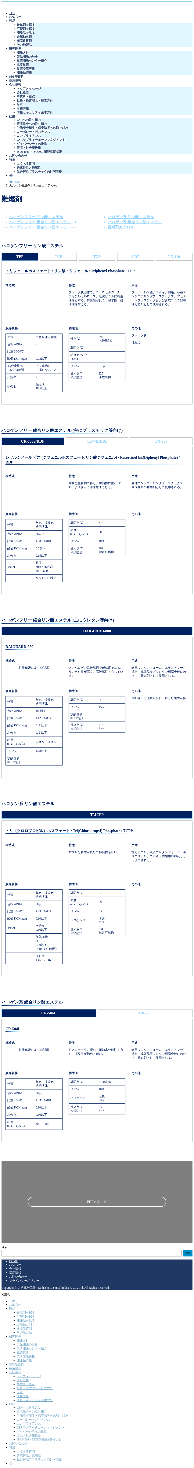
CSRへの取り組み (29, 119)
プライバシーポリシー (24, 1280)
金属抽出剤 (24, 36)
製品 (12, 1308)
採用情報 (15, 1272)
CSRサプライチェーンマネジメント (41, 139)
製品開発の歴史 (27, 56)
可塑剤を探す (26, 28)
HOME (13, 1261)
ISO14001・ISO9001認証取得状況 (39, 151)
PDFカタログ (97, 1202)
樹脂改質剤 (24, 40)
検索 (5, 1247)
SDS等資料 (16, 1364)
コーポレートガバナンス (33, 131)
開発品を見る (26, 32)
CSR (12, 1404)
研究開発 (15, 1336)
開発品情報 (24, 72)
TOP (12, 1301)
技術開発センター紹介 (32, 60)
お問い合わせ (18, 1276)
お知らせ (15, 1264)
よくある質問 (26, 163)
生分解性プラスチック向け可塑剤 (39, 171)
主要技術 (23, 64)
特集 (12, 1447)
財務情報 (23, 108)
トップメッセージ (29, 88)
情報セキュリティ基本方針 (35, 112)
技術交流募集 (26, 68)
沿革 (20, 104)
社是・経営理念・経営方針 (35, 100)
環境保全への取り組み (32, 123)
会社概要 (23, 92)
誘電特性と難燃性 (29, 167)
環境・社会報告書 (29, 147)
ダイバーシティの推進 (32, 143)
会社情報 (15, 1268)
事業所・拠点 (26, 96)
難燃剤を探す (26, 24)
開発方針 (23, 52)
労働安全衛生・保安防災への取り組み (42, 127)
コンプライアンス (29, 135)
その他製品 (24, 44)
